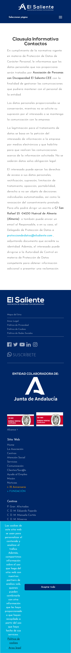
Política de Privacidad (18, 325)
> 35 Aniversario (16, 487)
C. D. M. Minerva (17, 519)
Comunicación (15, 466)
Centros (11, 453)
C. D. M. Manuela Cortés (21, 515)
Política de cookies (13, 645)
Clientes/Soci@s (16, 470)
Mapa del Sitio (14, 315)
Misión (11, 478)
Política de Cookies (16, 329)
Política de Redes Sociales (20, 333)
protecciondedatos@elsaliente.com (29, 235)
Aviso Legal (13, 321)
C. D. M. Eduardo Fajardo (22, 511)
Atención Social (16, 457)
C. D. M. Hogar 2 (17, 523)
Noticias (12, 483)
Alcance (12, 429)
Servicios (12, 462)
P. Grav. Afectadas (18, 506)
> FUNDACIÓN (16, 491)
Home (10, 445)
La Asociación (15, 449)
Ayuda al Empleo (17, 474)
